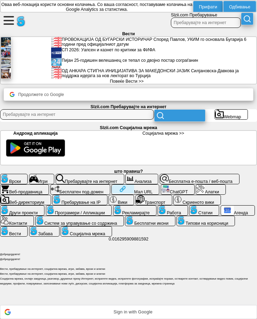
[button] (128, 312)
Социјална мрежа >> (163, 133)
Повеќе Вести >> (127, 81)
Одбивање (239, 7)
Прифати (208, 7)
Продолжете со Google (36, 94)
